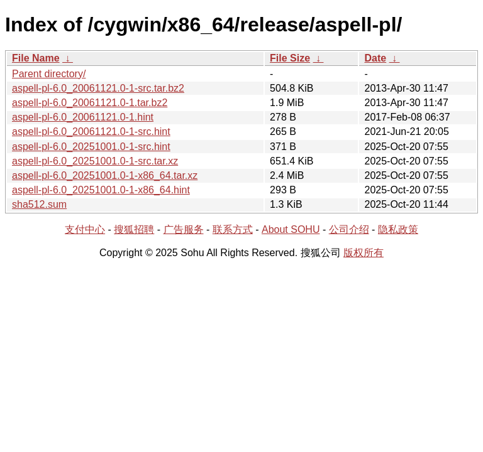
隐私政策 (398, 229)
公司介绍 (349, 229)
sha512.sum (39, 204)
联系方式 (233, 229)
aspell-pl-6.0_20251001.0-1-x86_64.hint (101, 190)
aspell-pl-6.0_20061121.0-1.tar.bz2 (89, 102)
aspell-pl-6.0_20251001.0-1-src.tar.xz (95, 161)
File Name (36, 58)
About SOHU (290, 229)
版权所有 (363, 252)
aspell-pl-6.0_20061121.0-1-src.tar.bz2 (98, 88)
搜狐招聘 (134, 229)
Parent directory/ (49, 73)
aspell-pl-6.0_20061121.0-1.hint (82, 117)
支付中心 (85, 229)
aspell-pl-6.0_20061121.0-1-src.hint (91, 131)
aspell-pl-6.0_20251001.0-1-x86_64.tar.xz (104, 175)
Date (375, 58)
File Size (290, 58)
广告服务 (184, 229)
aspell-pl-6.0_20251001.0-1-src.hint (91, 146)
